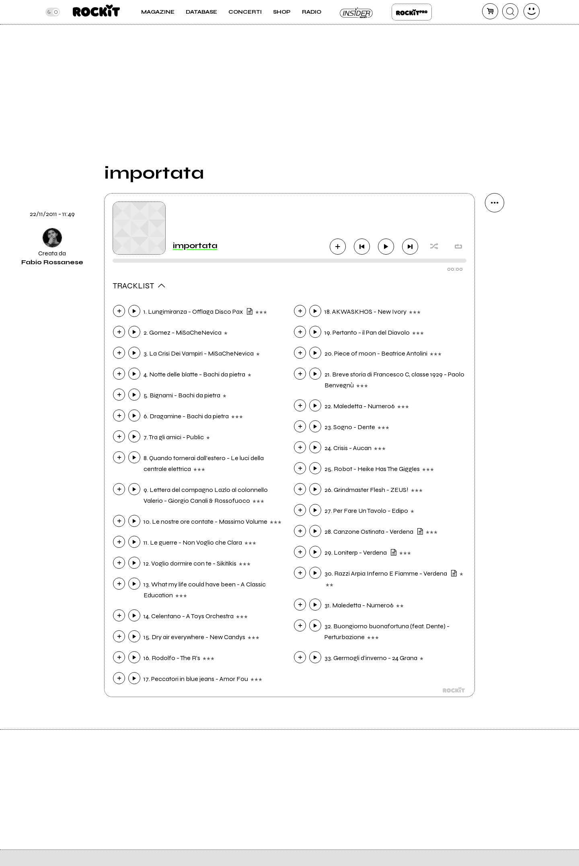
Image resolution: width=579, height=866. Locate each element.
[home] (96, 12)
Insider (357, 12)
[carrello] (490, 11)
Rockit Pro (412, 12)
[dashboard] (532, 11)
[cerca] (510, 11)
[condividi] (494, 202)
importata (195, 246)
